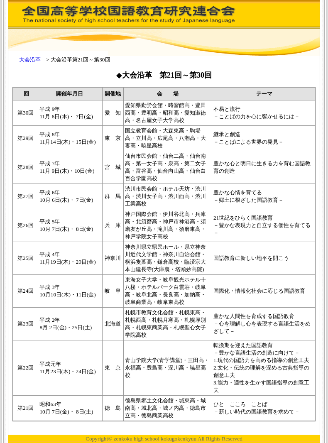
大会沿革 (30, 59)
